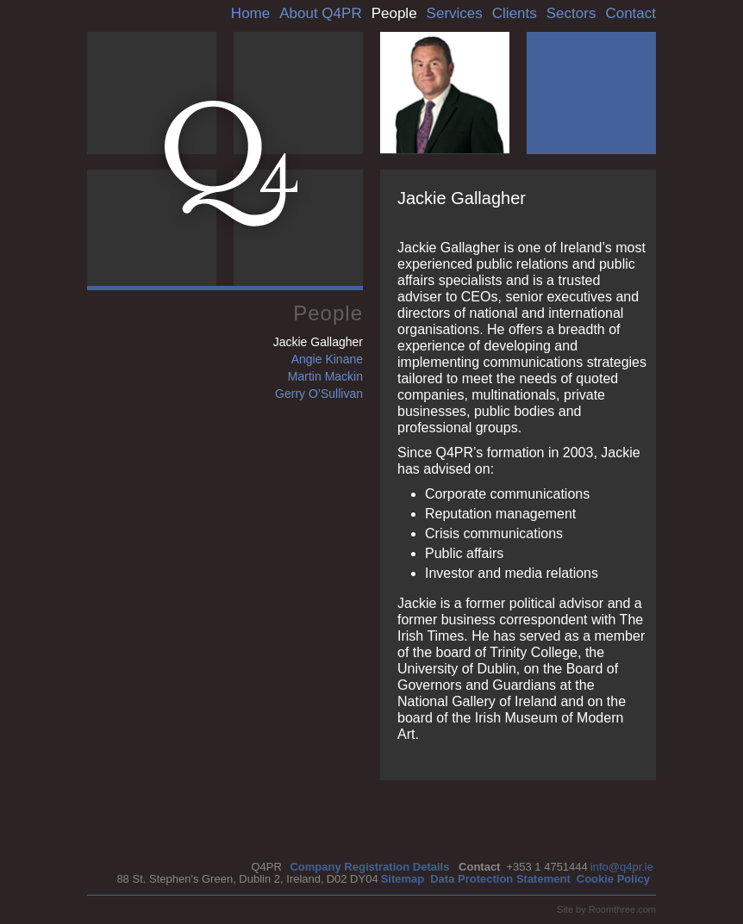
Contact (630, 13)
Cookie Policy (613, 878)
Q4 (231, 163)
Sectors (571, 13)
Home (250, 13)
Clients (514, 13)
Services (455, 13)
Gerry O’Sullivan (319, 393)
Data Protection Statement (500, 878)
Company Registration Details (369, 866)
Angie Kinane (327, 359)
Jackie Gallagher (318, 342)
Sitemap (403, 878)
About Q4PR (320, 13)
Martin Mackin (325, 376)
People (394, 13)
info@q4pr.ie (621, 866)
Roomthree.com (622, 909)
